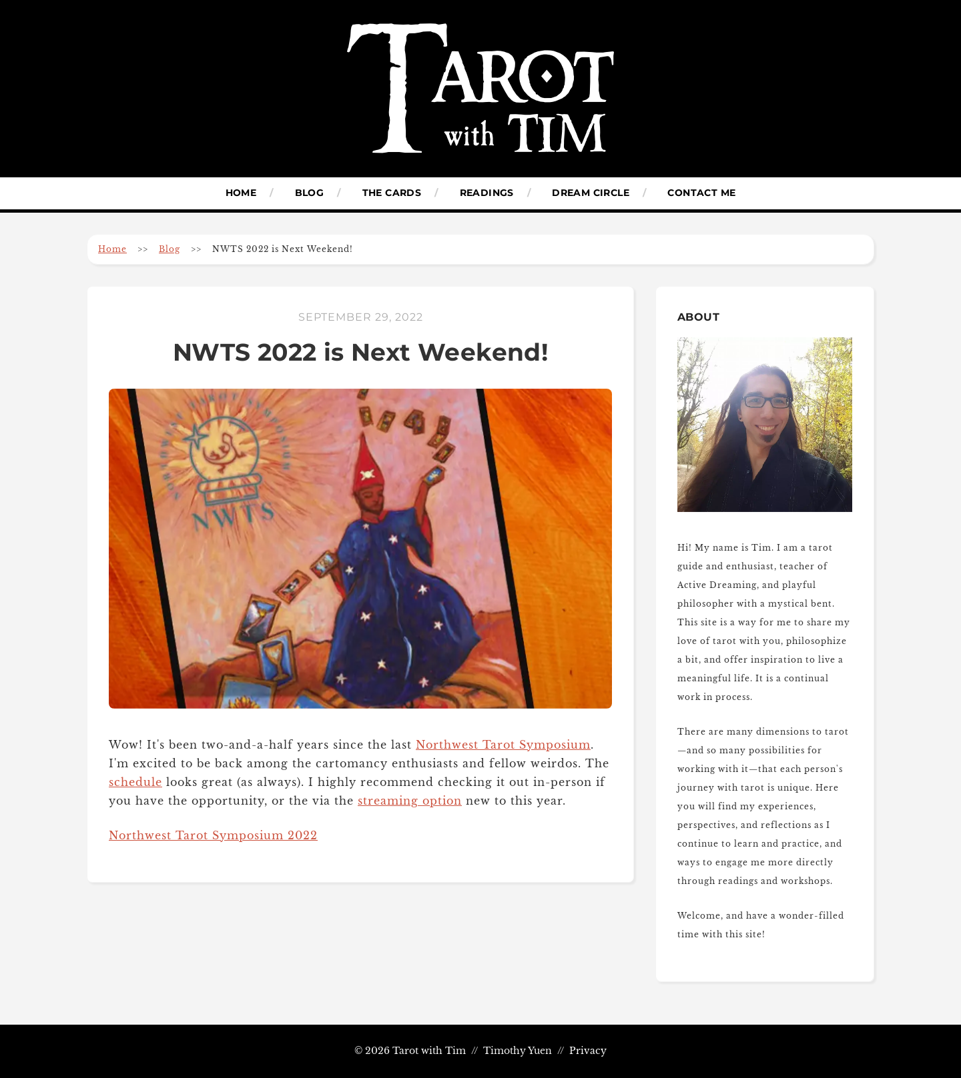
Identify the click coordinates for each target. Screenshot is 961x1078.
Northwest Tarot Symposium (503, 744)
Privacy (588, 1051)
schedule (135, 782)
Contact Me (701, 193)
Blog (309, 193)
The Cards (392, 193)
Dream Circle (590, 193)
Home (241, 193)
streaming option (410, 800)
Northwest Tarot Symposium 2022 (213, 835)
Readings (487, 193)
